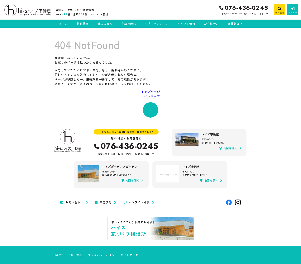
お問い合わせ (71, 202)
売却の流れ (128, 24)
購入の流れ (105, 24)
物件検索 (83, 24)
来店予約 (103, 202)
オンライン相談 (136, 202)
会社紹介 (234, 24)
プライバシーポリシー (103, 255)
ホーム (63, 24)
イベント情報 (186, 24)
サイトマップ (150, 96)
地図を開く (228, 148)
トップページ (150, 91)
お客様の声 (211, 24)
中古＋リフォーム (157, 24)
